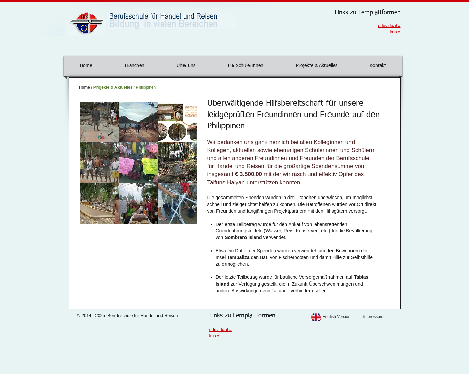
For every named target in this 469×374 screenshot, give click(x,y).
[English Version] (341, 317)
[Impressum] (381, 317)
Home (84, 87)
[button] (99, 122)
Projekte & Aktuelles (113, 87)
